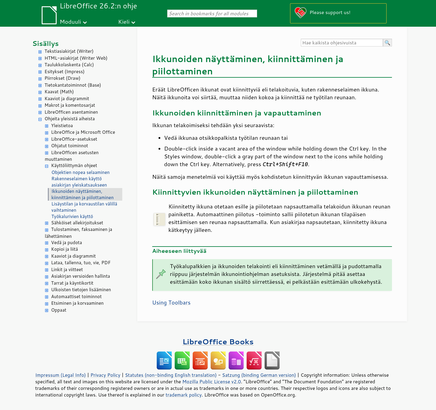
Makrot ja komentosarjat (70, 105)
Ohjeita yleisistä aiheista (70, 118)
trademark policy (184, 394)
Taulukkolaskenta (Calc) (69, 64)
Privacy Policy (105, 375)
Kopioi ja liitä (64, 249)
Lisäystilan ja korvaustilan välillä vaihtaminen (84, 207)
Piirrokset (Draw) (63, 78)
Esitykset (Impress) (65, 71)
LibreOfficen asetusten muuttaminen (72, 156)
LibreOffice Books (218, 341)
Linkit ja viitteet (67, 269)
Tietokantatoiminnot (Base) (73, 85)
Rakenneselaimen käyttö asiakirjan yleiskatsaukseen (79, 181)
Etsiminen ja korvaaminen (77, 303)
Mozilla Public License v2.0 (211, 381)
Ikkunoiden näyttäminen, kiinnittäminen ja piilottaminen (83, 194)
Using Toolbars (171, 302)
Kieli (123, 21)
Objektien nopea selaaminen (81, 172)
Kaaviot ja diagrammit (67, 98)
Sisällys (45, 43)
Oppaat (59, 310)
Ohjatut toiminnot (69, 145)
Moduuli (70, 21)
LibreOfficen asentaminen (71, 112)
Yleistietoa (62, 125)
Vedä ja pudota (66, 242)
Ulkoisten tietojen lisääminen (81, 289)
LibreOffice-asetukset (74, 139)
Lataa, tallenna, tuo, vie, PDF (81, 262)
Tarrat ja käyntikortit (72, 283)
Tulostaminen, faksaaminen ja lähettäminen (78, 232)
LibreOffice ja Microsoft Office (83, 132)
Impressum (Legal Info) (60, 375)
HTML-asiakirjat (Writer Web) (76, 58)
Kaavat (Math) (59, 91)
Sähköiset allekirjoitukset (77, 223)
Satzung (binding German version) (259, 375)
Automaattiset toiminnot (76, 296)
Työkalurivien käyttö (72, 216)
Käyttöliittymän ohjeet (74, 165)
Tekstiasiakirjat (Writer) (69, 51)
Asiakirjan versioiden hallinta (80, 276)
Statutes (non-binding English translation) (171, 375)
